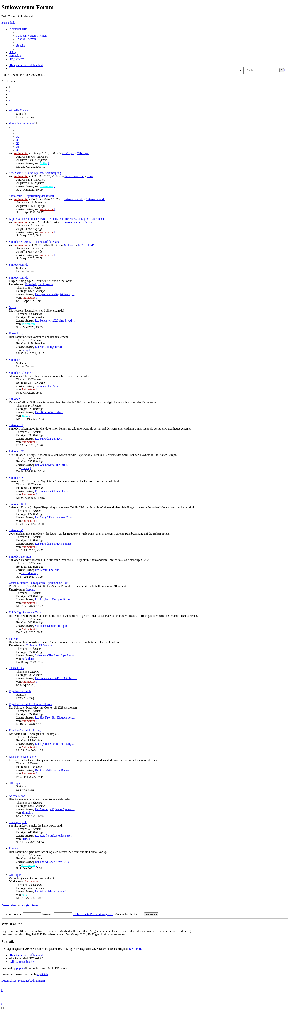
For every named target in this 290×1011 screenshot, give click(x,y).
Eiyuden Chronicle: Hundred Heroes (30, 704)
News (90, 176)
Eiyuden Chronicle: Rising (25, 730)
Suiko (43, 163)
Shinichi (26, 812)
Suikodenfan (28, 573)
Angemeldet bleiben (129, 914)
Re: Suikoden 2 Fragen (48, 438)
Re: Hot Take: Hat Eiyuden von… (55, 717)
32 (17, 136)
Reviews (14, 848)
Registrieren (30, 905)
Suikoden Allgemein (21, 372)
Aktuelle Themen (19, 110)
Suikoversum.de (74, 176)
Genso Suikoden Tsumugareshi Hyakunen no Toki (38, 582)
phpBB (20, 968)
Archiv (30, 589)
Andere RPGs (17, 796)
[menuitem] (31, 35)
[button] (9, 104)
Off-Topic (68, 153)
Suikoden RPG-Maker (39, 645)
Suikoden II (16, 425)
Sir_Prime (135, 948)
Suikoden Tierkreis (20, 556)
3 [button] (9, 94)
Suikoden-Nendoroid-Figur (51, 625)
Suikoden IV (16, 477)
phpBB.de (42, 974)
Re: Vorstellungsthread (48, 346)
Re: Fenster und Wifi (47, 569)
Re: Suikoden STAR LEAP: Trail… (56, 678)
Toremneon (46, 186)
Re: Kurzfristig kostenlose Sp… (54, 835)
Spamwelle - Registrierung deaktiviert (31, 195)
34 (17, 143)
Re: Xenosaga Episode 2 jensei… (54, 809)
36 (17, 150)
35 (17, 146)
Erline (25, 838)
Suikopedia (45, 284)
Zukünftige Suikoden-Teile (25, 612)
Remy (24, 350)
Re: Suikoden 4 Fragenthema (52, 491)
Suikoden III (16, 451)
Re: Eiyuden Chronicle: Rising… (54, 743)
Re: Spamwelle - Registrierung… (54, 294)
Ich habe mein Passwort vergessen (93, 914)
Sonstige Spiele (18, 822)
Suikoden (69, 245)
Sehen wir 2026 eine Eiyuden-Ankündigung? (35, 172)
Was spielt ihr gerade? (22, 123)
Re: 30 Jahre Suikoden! (49, 412)
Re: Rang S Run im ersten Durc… (55, 517)
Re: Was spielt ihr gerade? (50, 891)
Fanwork (14, 638)
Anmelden (9, 905)
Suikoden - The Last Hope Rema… (56, 655)
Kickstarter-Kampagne (22, 756)
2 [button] (9, 90)
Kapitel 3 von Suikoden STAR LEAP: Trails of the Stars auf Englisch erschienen (57, 218)
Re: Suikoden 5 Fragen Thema (53, 543)
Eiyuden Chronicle (20, 691)
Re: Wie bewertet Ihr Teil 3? (51, 464)
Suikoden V (16, 530)
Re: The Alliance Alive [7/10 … (54, 861)
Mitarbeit (31, 284)
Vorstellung (15, 333)
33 (17, 140)
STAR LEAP (86, 245)
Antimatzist (21, 153)
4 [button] (9, 97)
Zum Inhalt (8, 22)
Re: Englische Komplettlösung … (55, 599)
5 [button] (9, 100)
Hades (25, 468)
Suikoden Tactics (19, 504)
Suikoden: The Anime (48, 386)
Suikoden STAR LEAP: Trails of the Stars (34, 241)
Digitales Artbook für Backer (52, 770)
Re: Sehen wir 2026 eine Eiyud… (55, 320)
